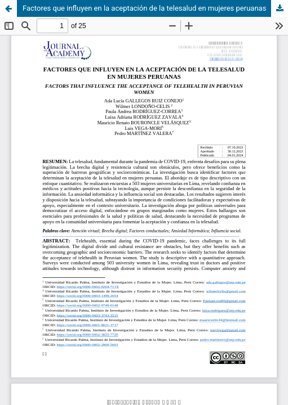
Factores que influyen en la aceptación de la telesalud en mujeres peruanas (144, 8)
